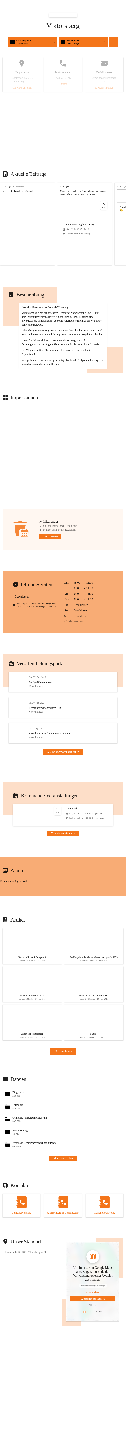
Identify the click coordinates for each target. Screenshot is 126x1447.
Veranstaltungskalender (63, 874)
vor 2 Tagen (7, 186)
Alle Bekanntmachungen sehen (63, 788)
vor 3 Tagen (64, 186)
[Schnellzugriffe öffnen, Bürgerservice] (83, 42)
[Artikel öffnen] (32, 989)
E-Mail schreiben (104, 87)
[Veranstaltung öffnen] (63, 856)
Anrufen (63, 83)
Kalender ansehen (50, 569)
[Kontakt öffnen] (21, 1253)
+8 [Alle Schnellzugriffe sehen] (113, 42)
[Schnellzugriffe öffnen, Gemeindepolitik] (32, 42)
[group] (63, 224)
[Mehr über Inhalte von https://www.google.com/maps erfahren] (93, 1339)
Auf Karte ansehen (22, 87)
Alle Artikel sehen (63, 1099)
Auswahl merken (92, 1359)
